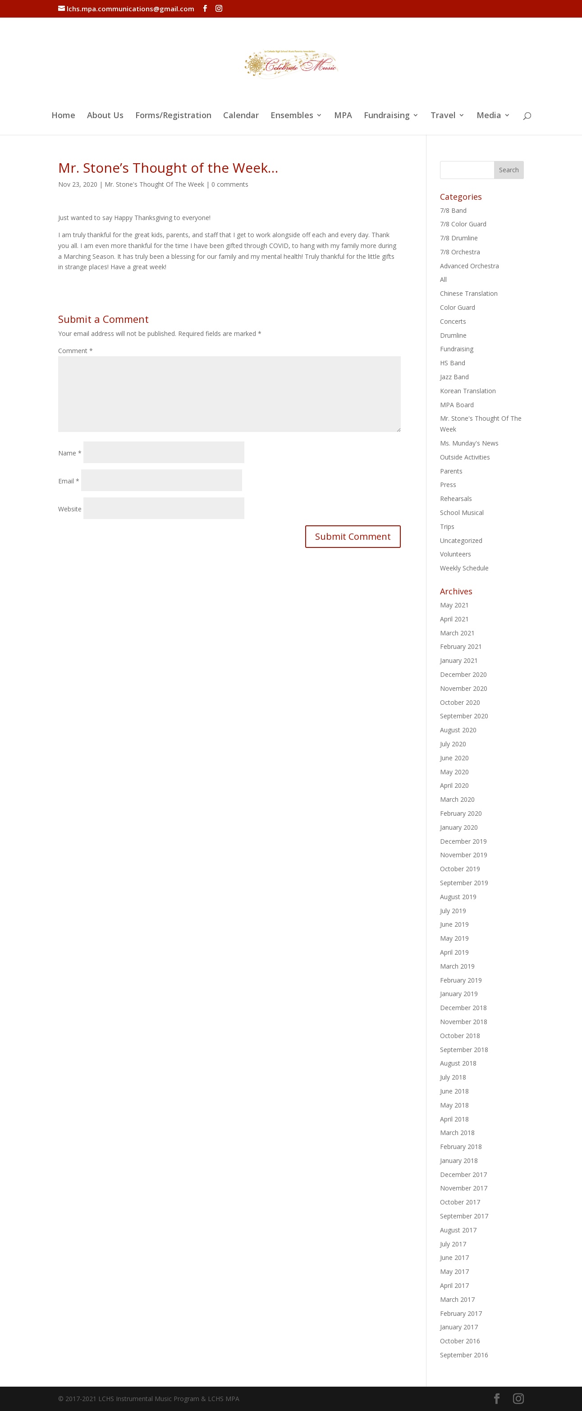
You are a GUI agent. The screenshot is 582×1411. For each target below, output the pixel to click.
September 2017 (464, 1216)
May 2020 (454, 772)
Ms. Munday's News (469, 443)
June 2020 (454, 758)
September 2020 (464, 716)
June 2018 (454, 1091)
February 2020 (461, 813)
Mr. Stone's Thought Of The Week (154, 184)
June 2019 (454, 924)
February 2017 (461, 1313)
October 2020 (460, 702)
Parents (451, 471)
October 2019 (460, 868)
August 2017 (458, 1230)
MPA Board (457, 404)
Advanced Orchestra (469, 266)
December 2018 (463, 1007)
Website (70, 509)
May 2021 (454, 605)
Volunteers (455, 554)
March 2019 (457, 966)
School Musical (462, 512)
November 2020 (463, 688)
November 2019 (463, 854)
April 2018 (454, 1119)
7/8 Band (453, 210)
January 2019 (459, 993)
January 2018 (459, 1160)
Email (68, 481)
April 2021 (454, 619)
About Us (105, 116)
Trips (447, 526)
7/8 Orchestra (460, 252)
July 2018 (453, 1077)
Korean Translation (468, 390)
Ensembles (291, 116)
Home (63, 116)
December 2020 (463, 674)
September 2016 (464, 1355)
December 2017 (463, 1174)
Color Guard (457, 307)
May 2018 (454, 1105)
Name (70, 453)
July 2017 (453, 1244)
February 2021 (461, 646)
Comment (75, 350)
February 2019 (461, 980)
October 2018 (460, 1035)
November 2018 (463, 1021)
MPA (343, 116)
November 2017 (463, 1188)
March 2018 (457, 1132)
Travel (443, 116)
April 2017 (454, 1285)
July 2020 (453, 744)
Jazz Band (454, 376)
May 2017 (454, 1271)
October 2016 (460, 1341)
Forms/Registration (173, 116)
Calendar (241, 116)
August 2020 (458, 730)
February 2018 (461, 1146)
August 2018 (458, 1063)
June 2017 (454, 1257)
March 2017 (457, 1299)
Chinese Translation (469, 293)
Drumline (453, 335)
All (443, 279)
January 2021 (459, 660)
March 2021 (457, 633)
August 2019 (458, 896)
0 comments (229, 184)
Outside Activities (465, 457)
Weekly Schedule (464, 568)
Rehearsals (456, 498)
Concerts (453, 321)
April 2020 (454, 785)
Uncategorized (461, 540)
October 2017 (460, 1202)
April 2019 (454, 952)
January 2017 (459, 1327)
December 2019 (463, 841)
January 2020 (459, 827)
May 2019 (454, 938)
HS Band (452, 362)
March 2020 (457, 799)
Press (448, 484)
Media (489, 116)
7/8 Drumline (459, 238)
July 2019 (453, 910)
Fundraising (387, 116)
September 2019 (464, 882)
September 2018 (464, 1049)
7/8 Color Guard (463, 224)
